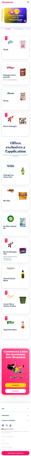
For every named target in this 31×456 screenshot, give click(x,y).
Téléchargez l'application (16, 453)
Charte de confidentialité (8, 436)
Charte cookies (5, 443)
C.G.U (3, 440)
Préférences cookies (7, 447)
